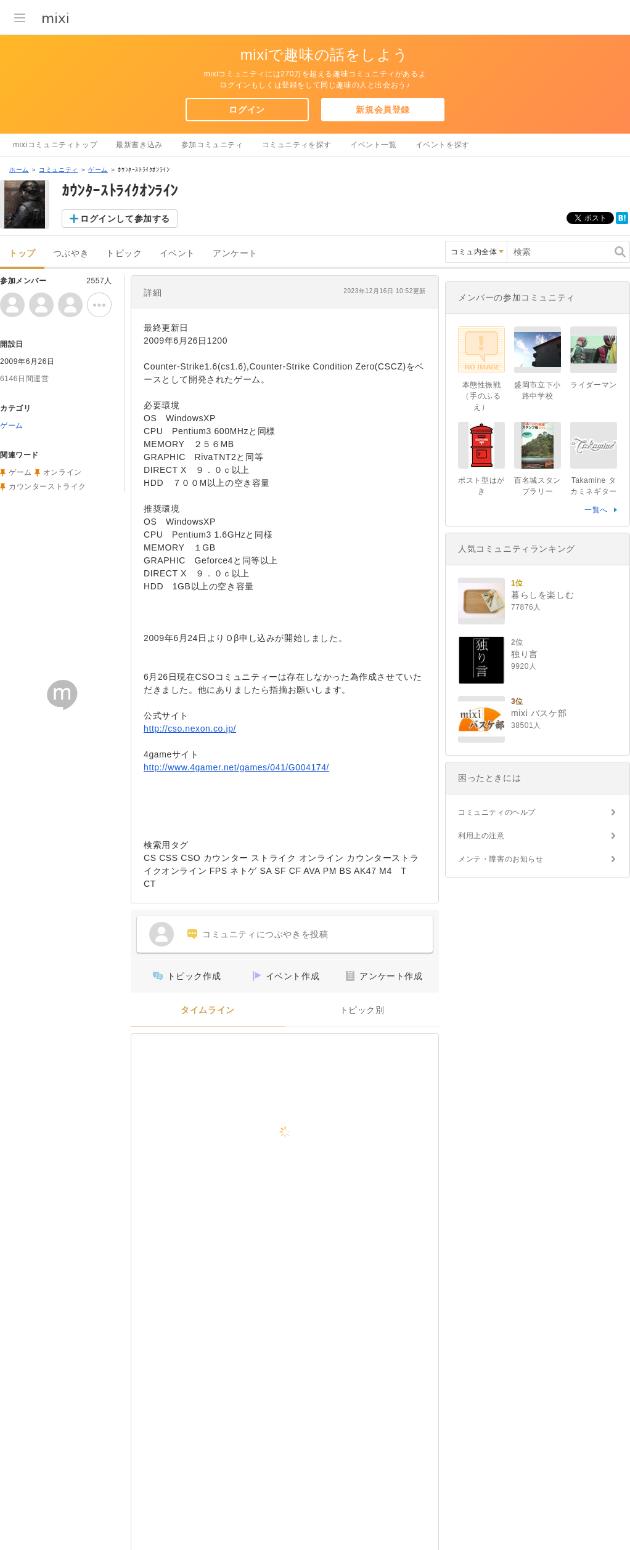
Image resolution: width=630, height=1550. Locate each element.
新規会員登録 (383, 110)
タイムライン (208, 1010)
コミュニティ (58, 169)
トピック (124, 253)
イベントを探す (442, 144)
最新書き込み (139, 144)
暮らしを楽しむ (542, 595)
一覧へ (596, 510)
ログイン (246, 110)
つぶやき (71, 253)
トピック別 (362, 1010)
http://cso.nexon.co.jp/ (190, 728)
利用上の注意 (481, 835)
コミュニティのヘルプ (497, 812)
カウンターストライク (47, 486)
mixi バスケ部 (539, 713)
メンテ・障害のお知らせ (501, 859)
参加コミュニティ (212, 144)
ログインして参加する (125, 219)
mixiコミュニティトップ (55, 144)
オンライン (62, 472)
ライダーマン (593, 385)
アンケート (235, 253)
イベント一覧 (373, 144)
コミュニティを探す (297, 144)
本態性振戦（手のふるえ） (481, 396)
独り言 (524, 654)
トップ (22, 253)
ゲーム (98, 169)
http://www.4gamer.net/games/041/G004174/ (236, 767)
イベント (177, 253)
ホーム (19, 169)
